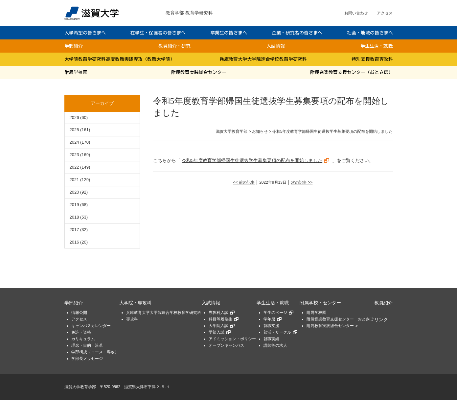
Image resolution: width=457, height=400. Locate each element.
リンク (381, 319)
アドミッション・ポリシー (232, 339)
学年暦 (269, 319)
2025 (74, 129)
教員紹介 (383, 302)
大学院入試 (218, 325)
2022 (74, 167)
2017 (74, 229)
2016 (74, 242)
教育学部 (175, 12)
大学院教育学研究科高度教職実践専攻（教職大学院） (119, 59)
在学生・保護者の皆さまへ (158, 33)
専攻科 (132, 319)
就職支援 (271, 325)
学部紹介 (73, 46)
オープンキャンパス (226, 345)
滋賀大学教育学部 (80, 387)
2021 (74, 179)
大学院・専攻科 (135, 302)
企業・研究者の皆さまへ (297, 33)
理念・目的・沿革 (87, 345)
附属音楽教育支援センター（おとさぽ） (351, 72)
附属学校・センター (320, 302)
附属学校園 (75, 72)
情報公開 (79, 312)
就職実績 (271, 339)
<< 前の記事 (244, 182)
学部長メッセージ (87, 358)
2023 (74, 154)
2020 (74, 192)
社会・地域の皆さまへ (370, 33)
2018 (74, 217)
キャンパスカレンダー (91, 325)
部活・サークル (277, 332)
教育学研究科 (199, 12)
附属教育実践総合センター (198, 72)
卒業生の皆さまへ (228, 33)
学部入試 (216, 332)
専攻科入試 (218, 312)
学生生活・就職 (376, 46)
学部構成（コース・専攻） (95, 352)
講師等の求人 (275, 345)
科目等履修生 (220, 319)
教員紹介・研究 (174, 46)
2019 (74, 204)
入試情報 (275, 46)
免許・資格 (81, 332)
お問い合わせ (356, 13)
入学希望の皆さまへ (85, 33)
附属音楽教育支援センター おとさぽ (340, 319)
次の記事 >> (301, 182)
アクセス (385, 13)
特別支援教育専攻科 (372, 59)
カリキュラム (83, 339)
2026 (74, 117)
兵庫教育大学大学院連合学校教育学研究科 (263, 59)
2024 (74, 142)
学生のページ (275, 312)
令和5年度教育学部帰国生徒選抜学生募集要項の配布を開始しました (252, 160)
